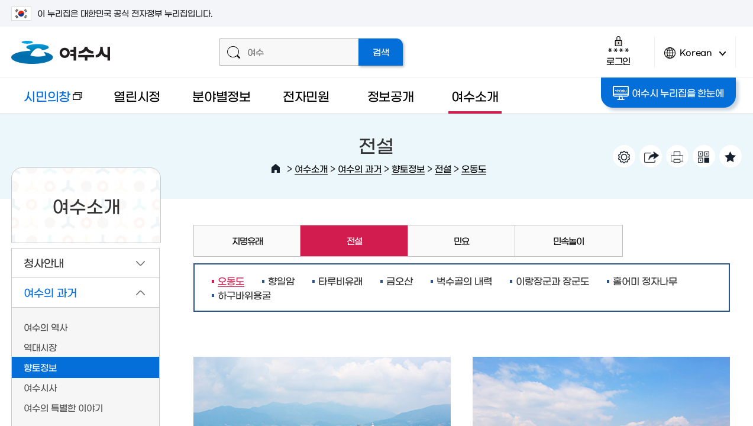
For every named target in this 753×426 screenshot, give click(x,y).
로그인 (618, 50)
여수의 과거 (360, 168)
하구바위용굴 (244, 294)
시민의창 (46, 101)
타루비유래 (340, 280)
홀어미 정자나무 (645, 280)
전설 (443, 168)
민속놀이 (568, 240)
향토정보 (408, 168)
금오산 (399, 280)
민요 (461, 240)
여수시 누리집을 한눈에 (668, 93)
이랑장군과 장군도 (552, 280)
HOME (276, 169)
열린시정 (137, 95)
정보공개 (390, 95)
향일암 (281, 280)
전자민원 (306, 95)
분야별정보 (221, 95)
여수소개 (474, 95)
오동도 (473, 168)
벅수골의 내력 (464, 280)
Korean (695, 57)
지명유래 (247, 240)
